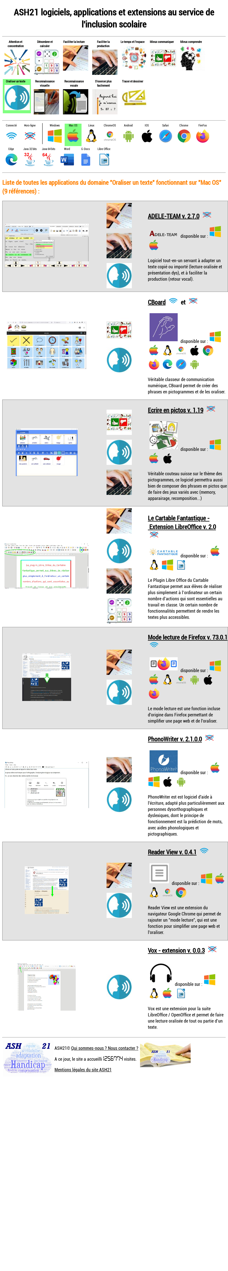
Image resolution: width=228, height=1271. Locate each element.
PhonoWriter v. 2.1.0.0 (175, 739)
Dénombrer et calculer (45, 44)
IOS (147, 125)
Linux (91, 125)
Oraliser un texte (15, 81)
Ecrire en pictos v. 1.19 (175, 409)
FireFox (202, 125)
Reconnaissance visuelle (45, 83)
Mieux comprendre (191, 42)
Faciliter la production (103, 44)
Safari (165, 125)
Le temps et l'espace (133, 42)
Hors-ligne (30, 125)
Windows (55, 125)
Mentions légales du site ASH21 (83, 1070)
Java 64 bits (48, 149)
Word (67, 149)
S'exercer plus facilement (103, 83)
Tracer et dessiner (132, 81)
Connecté (11, 125)
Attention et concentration (16, 44)
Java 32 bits (30, 149)
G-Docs (85, 149)
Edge (11, 149)
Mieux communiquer (162, 42)
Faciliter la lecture (74, 42)
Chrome (183, 125)
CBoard (157, 301)
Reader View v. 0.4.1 (172, 852)
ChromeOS (110, 125)
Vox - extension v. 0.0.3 (176, 950)
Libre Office (104, 149)
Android (128, 125)
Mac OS (73, 125)
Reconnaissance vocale (74, 83)
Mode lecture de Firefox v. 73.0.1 (187, 637)
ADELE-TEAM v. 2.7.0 (173, 215)
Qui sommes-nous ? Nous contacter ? (104, 1048)
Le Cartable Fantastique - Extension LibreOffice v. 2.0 (182, 522)
